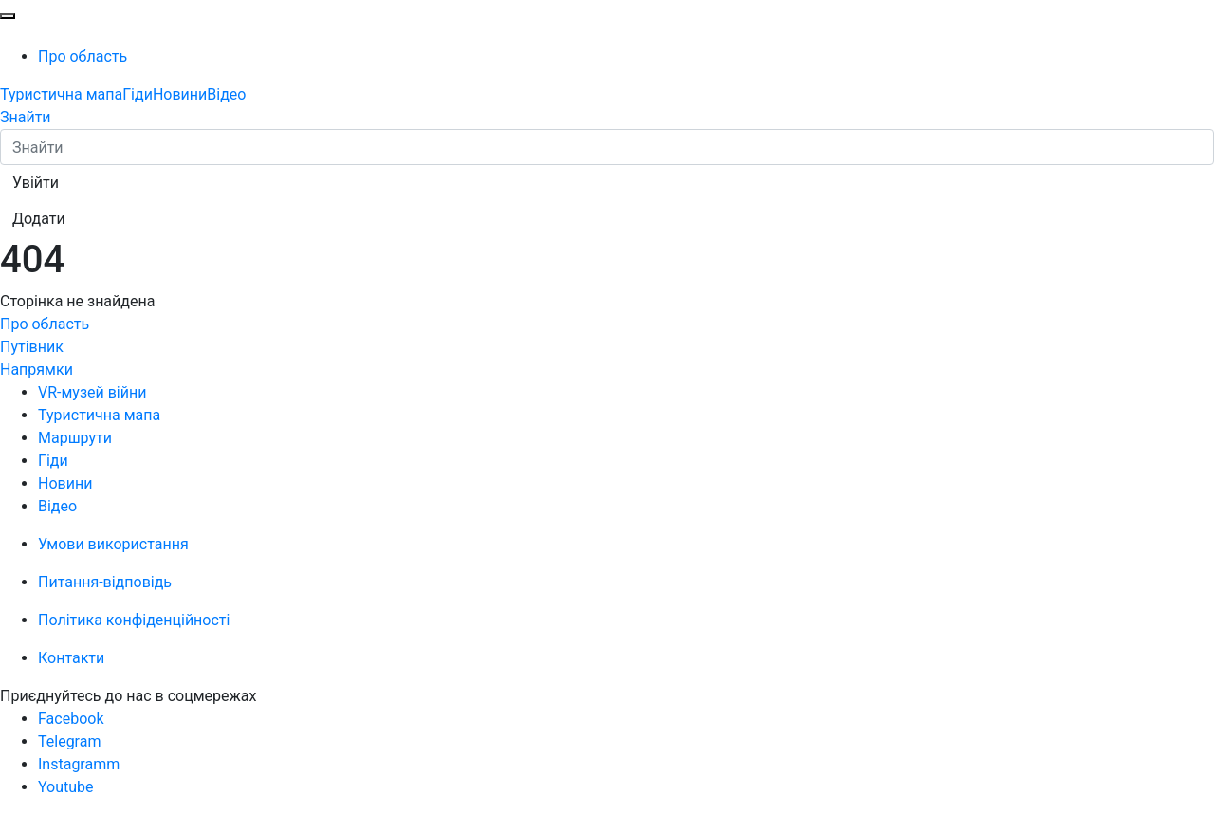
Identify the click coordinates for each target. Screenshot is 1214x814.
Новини (180, 94)
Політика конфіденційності (134, 620)
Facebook (70, 719)
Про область (82, 56)
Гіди (137, 94)
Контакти (71, 658)
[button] (35, 183)
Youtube (66, 787)
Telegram (69, 741)
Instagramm (79, 764)
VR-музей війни (92, 392)
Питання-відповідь (105, 582)
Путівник (32, 347)
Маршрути (75, 438)
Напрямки (36, 370)
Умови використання (113, 544)
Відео (226, 94)
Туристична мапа (61, 94)
